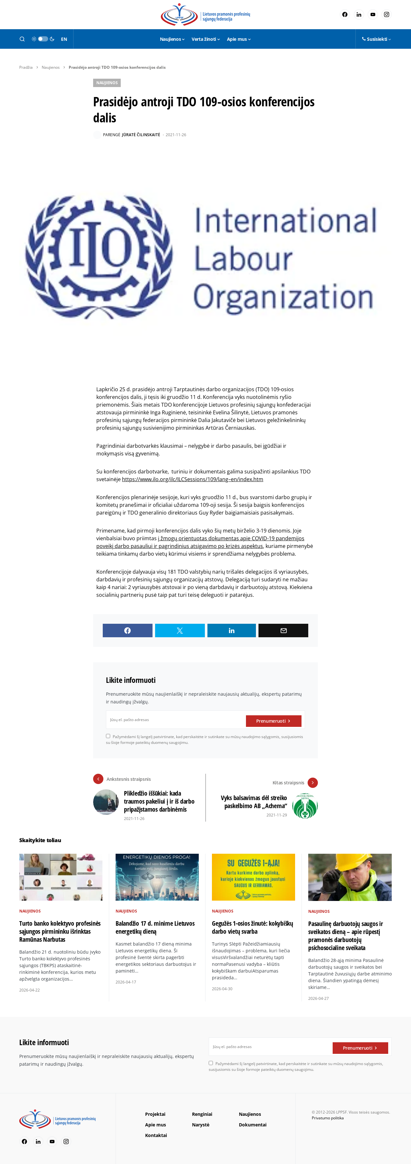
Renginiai (202, 1114)
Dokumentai (253, 1125)
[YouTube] (373, 14)
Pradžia (26, 67)
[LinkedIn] (359, 14)
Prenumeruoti (271, 720)
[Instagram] (386, 14)
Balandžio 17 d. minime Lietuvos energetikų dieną (155, 927)
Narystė (200, 1125)
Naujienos (51, 67)
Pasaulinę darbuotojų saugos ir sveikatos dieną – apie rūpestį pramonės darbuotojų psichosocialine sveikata (345, 935)
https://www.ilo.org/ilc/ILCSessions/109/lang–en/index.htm (192, 479)
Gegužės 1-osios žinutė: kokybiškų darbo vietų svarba (252, 927)
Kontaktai (156, 1135)
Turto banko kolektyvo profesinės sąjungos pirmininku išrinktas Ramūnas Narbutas (60, 931)
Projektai (155, 1114)
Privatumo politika (328, 1118)
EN (64, 39)
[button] (22, 39)
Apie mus (155, 1125)
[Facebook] (345, 14)
